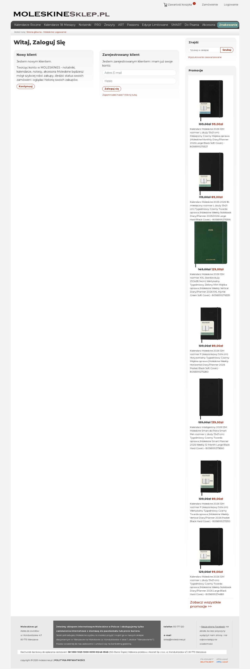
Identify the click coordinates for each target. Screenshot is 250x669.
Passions (133, 23)
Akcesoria (208, 23)
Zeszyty (109, 23)
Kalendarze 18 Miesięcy (60, 23)
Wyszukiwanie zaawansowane (204, 56)
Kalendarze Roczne (27, 23)
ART (121, 23)
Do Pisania (192, 23)
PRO (97, 23)
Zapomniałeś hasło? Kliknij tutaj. (119, 93)
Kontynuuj (26, 85)
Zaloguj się (111, 87)
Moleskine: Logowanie (54, 30)
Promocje (196, 69)
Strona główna (34, 30)
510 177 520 (178, 625)
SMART (176, 23)
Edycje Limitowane (155, 23)
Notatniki (85, 23)
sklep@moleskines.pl (174, 638)
